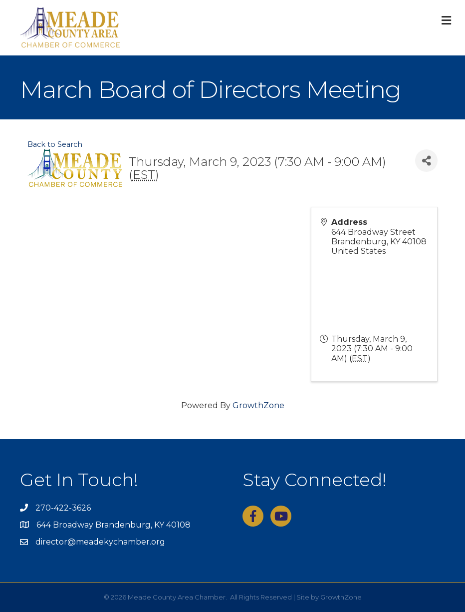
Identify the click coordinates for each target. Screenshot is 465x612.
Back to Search (54, 144)
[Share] (426, 160)
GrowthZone (258, 405)
